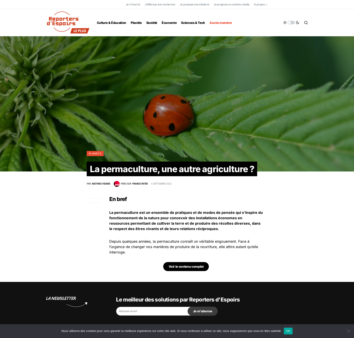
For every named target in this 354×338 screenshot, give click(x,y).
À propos (259, 4)
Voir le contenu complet (186, 267)
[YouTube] (294, 4)
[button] (291, 22)
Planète (95, 153)
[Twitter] (285, 4)
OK (288, 331)
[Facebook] (275, 4)
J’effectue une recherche (160, 4)
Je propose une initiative (194, 4)
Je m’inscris (133, 4)
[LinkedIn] (304, 4)
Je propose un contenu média (231, 4)
